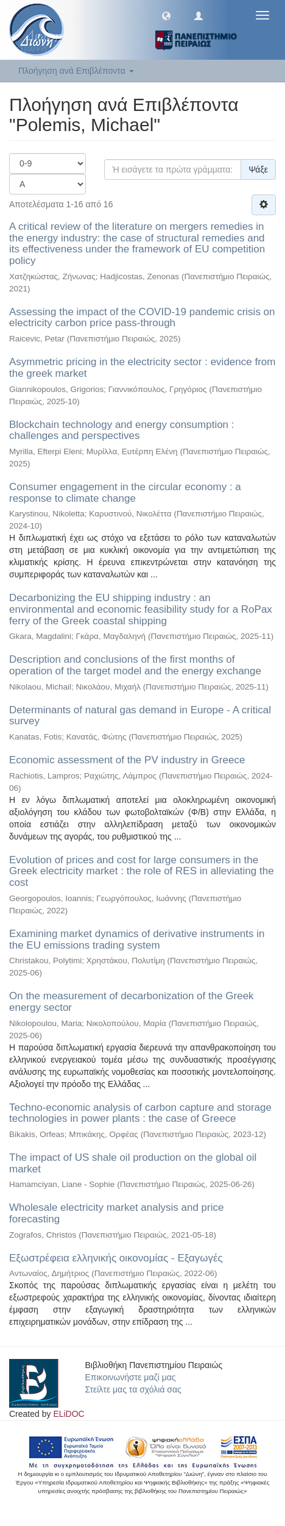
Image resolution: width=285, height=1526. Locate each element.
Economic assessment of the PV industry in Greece (127, 760)
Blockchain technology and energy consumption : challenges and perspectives (121, 430)
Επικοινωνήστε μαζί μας (130, 1377)
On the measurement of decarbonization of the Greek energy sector (131, 1001)
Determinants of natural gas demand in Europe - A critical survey (140, 715)
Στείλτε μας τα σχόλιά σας (133, 1389)
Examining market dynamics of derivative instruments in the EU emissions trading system (137, 939)
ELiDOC (68, 1414)
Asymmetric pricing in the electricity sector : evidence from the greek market (142, 367)
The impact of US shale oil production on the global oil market (132, 1163)
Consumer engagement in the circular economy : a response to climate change (125, 492)
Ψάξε (258, 169)
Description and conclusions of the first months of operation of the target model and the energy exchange (135, 665)
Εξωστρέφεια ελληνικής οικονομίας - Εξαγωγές (116, 1258)
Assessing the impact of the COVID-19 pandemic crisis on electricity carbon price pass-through (142, 317)
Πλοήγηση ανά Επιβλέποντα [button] (76, 71)
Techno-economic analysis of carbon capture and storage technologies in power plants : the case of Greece (140, 1113)
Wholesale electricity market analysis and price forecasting (116, 1213)
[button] (166, 15)
